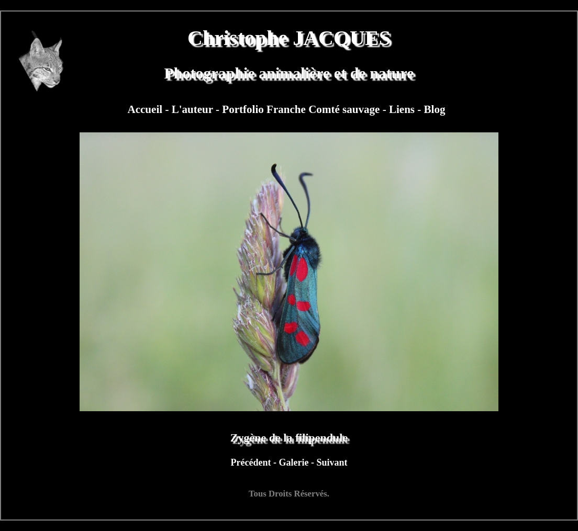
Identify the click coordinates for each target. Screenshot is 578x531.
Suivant (331, 462)
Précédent (252, 462)
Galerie (294, 462)
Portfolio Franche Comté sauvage (302, 109)
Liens (403, 109)
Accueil (146, 109)
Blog (435, 109)
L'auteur (194, 109)
